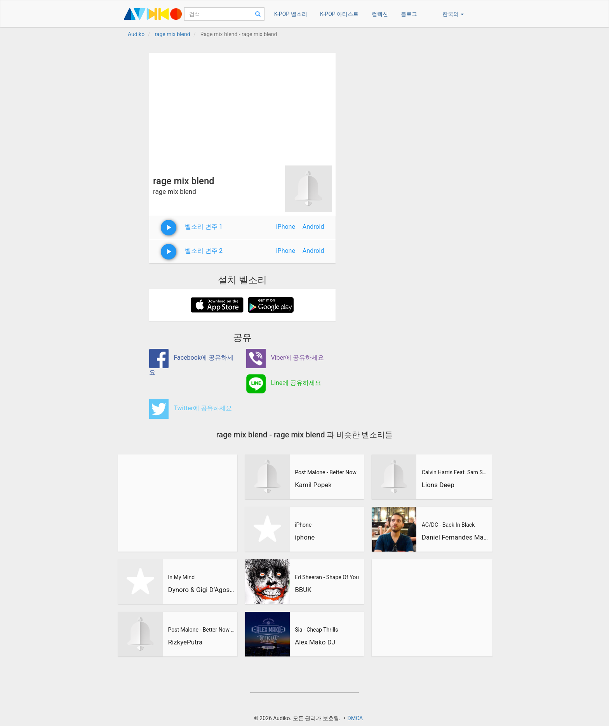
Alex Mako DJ (315, 642)
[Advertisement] (242, 107)
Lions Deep (438, 485)
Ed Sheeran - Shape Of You (327, 577)
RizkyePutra (185, 642)
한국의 (453, 14)
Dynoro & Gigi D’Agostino (201, 590)
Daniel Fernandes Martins (456, 537)
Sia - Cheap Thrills (316, 630)
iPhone (285, 226)
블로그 (409, 14)
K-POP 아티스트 (339, 14)
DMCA (355, 718)
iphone (305, 537)
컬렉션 (380, 14)
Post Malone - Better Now (326, 472)
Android (313, 226)
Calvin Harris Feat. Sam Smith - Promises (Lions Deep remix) (456, 472)
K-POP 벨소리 (290, 14)
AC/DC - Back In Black (448, 525)
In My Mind (181, 577)
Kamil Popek (313, 485)
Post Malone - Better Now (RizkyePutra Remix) (201, 630)
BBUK (303, 590)
